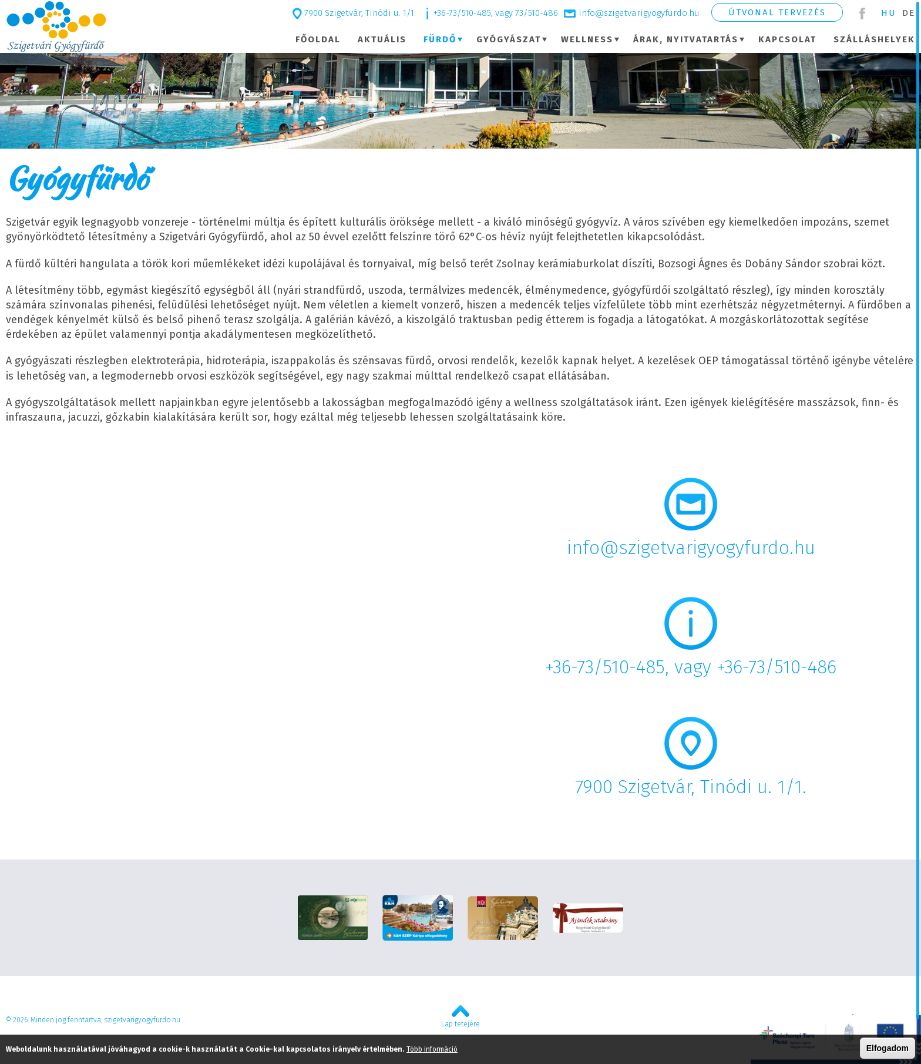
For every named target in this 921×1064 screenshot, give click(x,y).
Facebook (862, 13)
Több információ (432, 1049)
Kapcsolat (787, 39)
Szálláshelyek (874, 39)
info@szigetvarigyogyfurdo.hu (639, 13)
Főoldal (318, 39)
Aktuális (382, 39)
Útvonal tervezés (777, 12)
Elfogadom (887, 1048)
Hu (888, 13)
